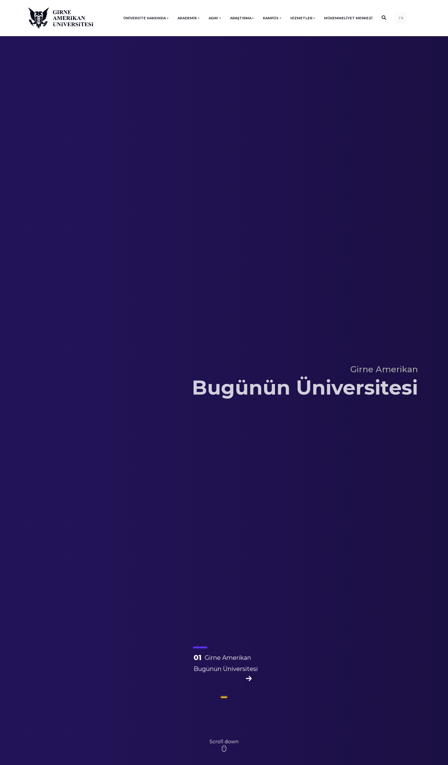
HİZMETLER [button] (301, 18)
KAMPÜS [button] (271, 18)
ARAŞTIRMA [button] (240, 18)
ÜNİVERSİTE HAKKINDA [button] (144, 18)
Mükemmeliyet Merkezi (348, 18)
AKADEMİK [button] (187, 18)
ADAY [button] (213, 18)
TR (400, 18)
